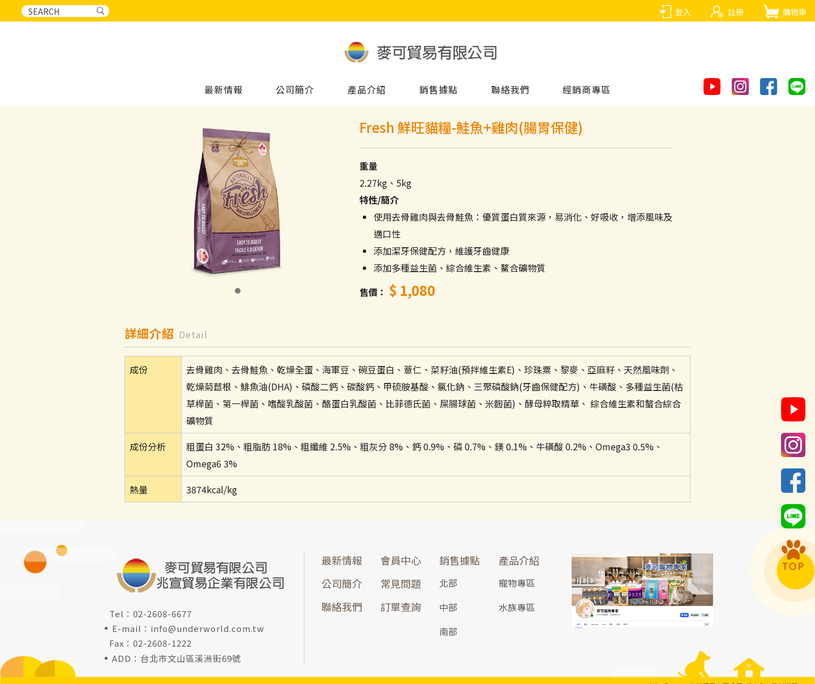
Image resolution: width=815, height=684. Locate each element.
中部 (448, 607)
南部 (448, 631)
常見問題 (400, 583)
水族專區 (517, 607)
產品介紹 (519, 560)
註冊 (736, 12)
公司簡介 (295, 90)
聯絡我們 (341, 606)
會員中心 (400, 560)
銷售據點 (459, 560)
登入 (683, 12)
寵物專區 (517, 583)
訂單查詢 (400, 606)
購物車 (795, 12)
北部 (448, 583)
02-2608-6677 (162, 614)
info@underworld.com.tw (207, 628)
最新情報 (223, 90)
